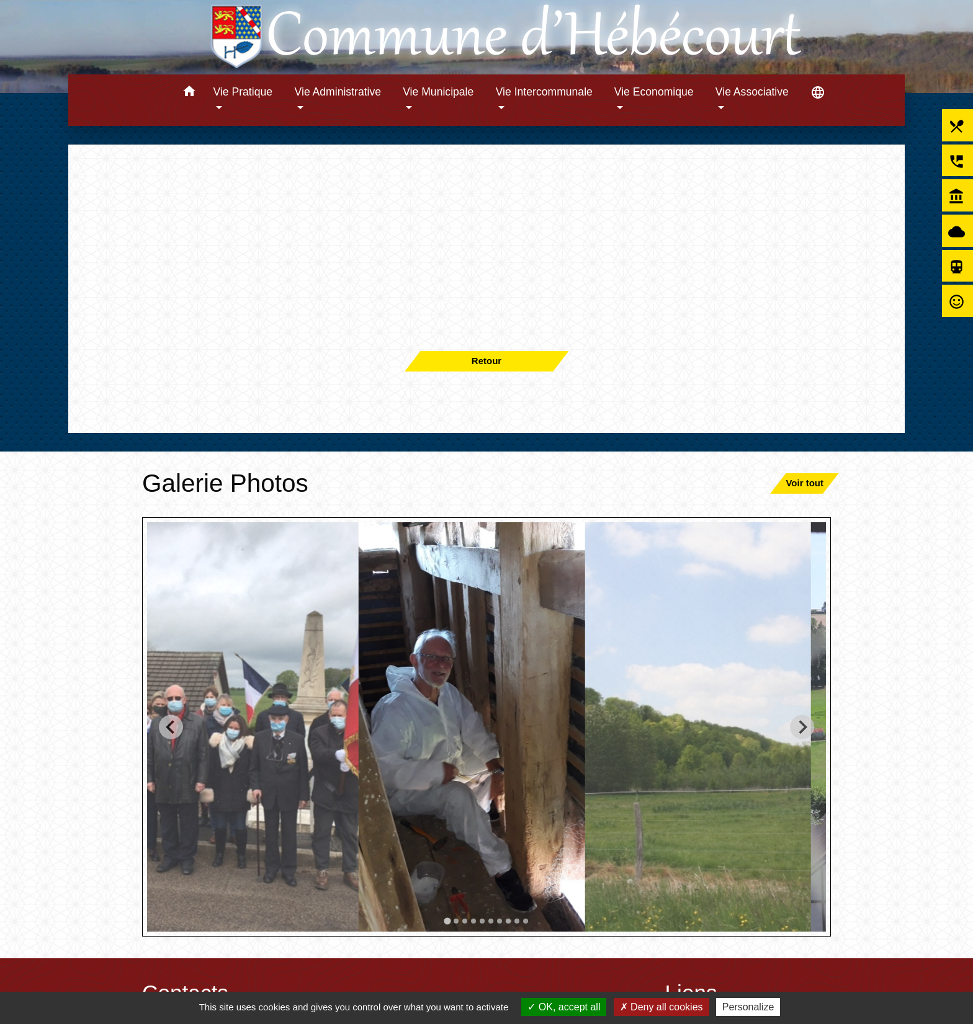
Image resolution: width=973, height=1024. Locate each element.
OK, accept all (563, 1007)
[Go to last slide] (171, 727)
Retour (486, 360)
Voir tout (804, 483)
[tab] (447, 920)
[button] (189, 93)
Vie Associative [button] (752, 92)
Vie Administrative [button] (338, 92)
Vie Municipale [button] (438, 92)
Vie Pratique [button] (242, 92)
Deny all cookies (661, 1007)
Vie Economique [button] (654, 92)
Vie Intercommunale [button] (544, 92)
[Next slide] (802, 727)
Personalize (748, 1007)
